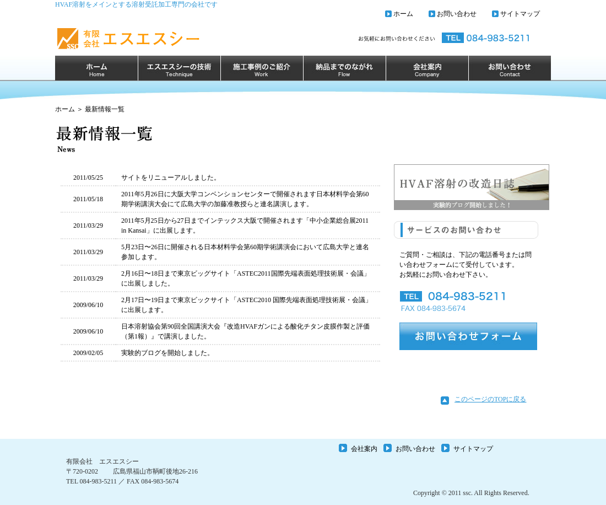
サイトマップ (520, 14)
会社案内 (427, 68)
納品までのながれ (344, 68)
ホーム (403, 14)
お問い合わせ (457, 14)
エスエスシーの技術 (179, 68)
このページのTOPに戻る (490, 399)
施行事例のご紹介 (261, 68)
